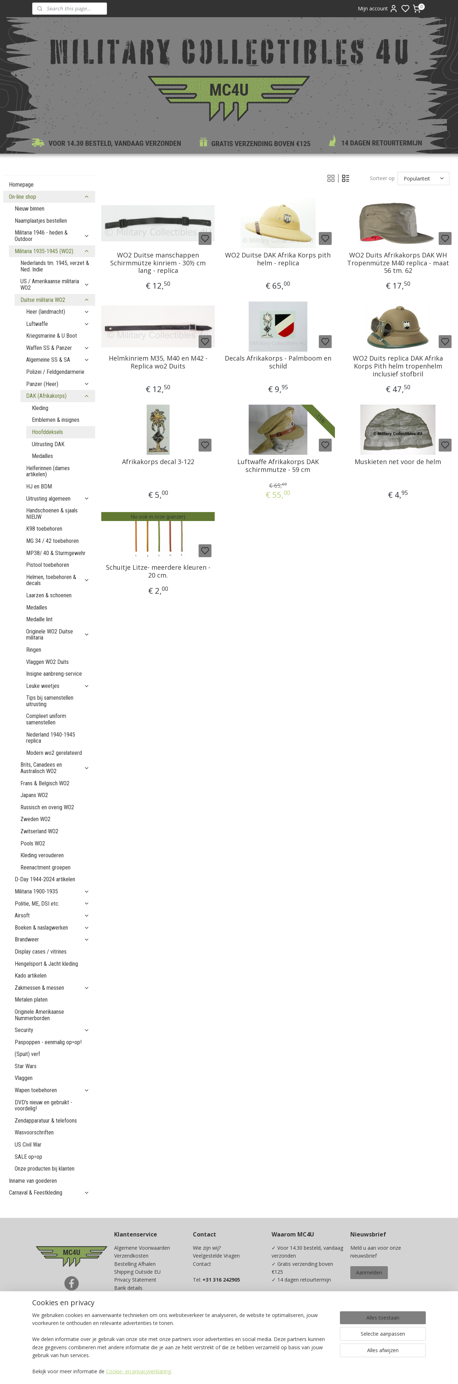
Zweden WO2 (35, 819)
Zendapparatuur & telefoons (46, 1120)
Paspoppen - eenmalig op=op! (48, 1042)
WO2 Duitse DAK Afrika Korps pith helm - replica (278, 259)
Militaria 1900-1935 (52, 891)
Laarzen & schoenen (49, 595)
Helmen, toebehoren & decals (57, 580)
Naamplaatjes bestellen (41, 220)
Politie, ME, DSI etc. (52, 903)
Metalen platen (31, 999)
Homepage (21, 184)
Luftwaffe (57, 323)
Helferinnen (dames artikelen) (48, 471)
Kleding (40, 408)
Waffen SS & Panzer (57, 347)
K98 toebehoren (44, 528)
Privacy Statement (135, 1279)
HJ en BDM (39, 486)
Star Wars (25, 1066)
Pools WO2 (32, 843)
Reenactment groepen (45, 867)
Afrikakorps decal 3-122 (158, 462)
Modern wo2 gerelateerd (54, 752)
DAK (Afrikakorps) (57, 395)
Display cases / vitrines (41, 951)
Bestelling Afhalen (135, 1263)
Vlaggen (24, 1078)
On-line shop (49, 196)
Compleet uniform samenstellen (46, 719)
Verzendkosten (131, 1255)
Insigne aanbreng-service (54, 673)
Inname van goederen (33, 1180)
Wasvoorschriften (34, 1132)
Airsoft (52, 915)
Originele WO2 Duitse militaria (57, 634)
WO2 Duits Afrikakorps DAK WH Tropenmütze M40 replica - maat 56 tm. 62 (398, 263)
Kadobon (124, 1319)
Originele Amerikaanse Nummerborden (39, 1015)
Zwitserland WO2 (39, 831)
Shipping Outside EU (137, 1271)
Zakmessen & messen (52, 987)
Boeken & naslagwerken (52, 927)
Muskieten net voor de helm (398, 462)
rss (276, 1371)
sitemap (261, 1371)
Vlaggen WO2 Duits (47, 662)
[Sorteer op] (423, 178)
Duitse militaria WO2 (54, 299)
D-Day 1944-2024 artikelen (45, 879)
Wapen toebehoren (52, 1090)
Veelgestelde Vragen (216, 1255)
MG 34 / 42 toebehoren (52, 540)
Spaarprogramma (134, 1328)
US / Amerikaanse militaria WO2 (54, 284)
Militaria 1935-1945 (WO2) (52, 251)
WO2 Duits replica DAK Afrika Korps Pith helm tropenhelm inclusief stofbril (398, 366)
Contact (202, 1263)
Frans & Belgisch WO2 (44, 783)
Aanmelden (369, 1272)
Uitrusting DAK (48, 444)
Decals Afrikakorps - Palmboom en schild (278, 362)
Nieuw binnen (29, 208)
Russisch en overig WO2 (47, 807)
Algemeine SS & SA (57, 359)
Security (52, 1030)
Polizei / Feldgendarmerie (55, 371)
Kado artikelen (31, 975)
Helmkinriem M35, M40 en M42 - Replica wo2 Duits (158, 362)
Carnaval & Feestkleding (49, 1192)
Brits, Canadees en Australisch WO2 (54, 768)
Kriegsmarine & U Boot (51, 335)
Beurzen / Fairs (131, 1304)
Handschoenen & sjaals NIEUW (52, 513)
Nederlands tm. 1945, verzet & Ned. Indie (54, 266)
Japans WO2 (34, 795)
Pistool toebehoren (47, 564)
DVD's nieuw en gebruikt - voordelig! (43, 1105)
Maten (121, 1311)
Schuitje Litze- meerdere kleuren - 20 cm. (158, 571)
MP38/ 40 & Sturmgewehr (56, 553)
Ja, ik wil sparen (296, 1333)
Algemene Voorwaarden (142, 1247)
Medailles (42, 456)
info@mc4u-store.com (221, 1319)
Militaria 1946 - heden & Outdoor (52, 235)
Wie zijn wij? (207, 1247)
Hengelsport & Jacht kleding (46, 963)
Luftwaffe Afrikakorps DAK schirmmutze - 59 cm (278, 465)
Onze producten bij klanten (44, 1168)
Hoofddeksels (47, 432)
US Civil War (28, 1144)
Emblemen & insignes (55, 419)
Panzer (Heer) (57, 384)
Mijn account (378, 8)
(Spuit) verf (27, 1054)
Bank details (128, 1287)
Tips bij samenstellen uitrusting (49, 701)
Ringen (33, 649)
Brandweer (52, 939)
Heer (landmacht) (57, 311)
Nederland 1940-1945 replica (50, 737)
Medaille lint (39, 619)
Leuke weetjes (57, 686)
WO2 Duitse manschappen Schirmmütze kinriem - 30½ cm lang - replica (158, 263)
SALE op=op (28, 1156)
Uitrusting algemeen (57, 498)
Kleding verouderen (42, 855)
